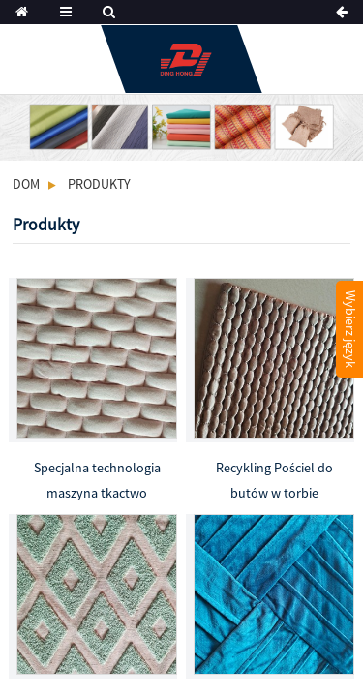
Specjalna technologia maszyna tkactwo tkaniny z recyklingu (97, 482)
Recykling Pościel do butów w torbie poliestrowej (274, 482)
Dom (26, 184)
